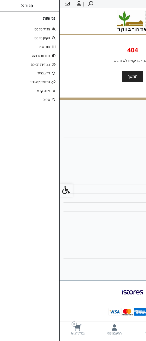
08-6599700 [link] (127, 151)
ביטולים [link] (131, 216)
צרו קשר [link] (131, 179)
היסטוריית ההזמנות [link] (123, 253)
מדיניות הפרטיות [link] (125, 206)
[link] (128, 329)
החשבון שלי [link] (128, 244)
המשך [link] (73, 76)
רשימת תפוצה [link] (127, 262)
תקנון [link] (133, 197)
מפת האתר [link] (129, 188)
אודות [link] (133, 133)
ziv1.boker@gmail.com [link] (117, 142)
